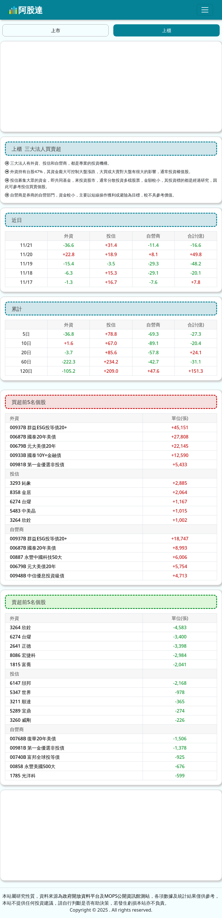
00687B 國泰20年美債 (33, 437)
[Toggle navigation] (205, 10)
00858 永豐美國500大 (32, 766)
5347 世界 (20, 692)
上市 (55, 30)
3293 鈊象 (20, 483)
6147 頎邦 (20, 683)
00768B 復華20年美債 (33, 738)
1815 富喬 (20, 664)
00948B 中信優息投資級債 (37, 575)
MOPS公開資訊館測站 (127, 896)
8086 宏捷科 (23, 655)
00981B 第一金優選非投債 (37, 464)
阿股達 (26, 9)
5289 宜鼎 (20, 711)
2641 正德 (20, 646)
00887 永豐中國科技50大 (36, 557)
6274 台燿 (20, 501)
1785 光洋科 (23, 775)
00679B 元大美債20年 (33, 446)
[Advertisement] (111, 86)
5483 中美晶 (23, 511)
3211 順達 (20, 701)
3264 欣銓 (20, 520)
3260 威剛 (20, 720)
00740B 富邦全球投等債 (35, 757)
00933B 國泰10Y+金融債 (35, 455)
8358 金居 (20, 492)
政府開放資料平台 (81, 896)
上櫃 (166, 30)
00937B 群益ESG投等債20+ (38, 427)
